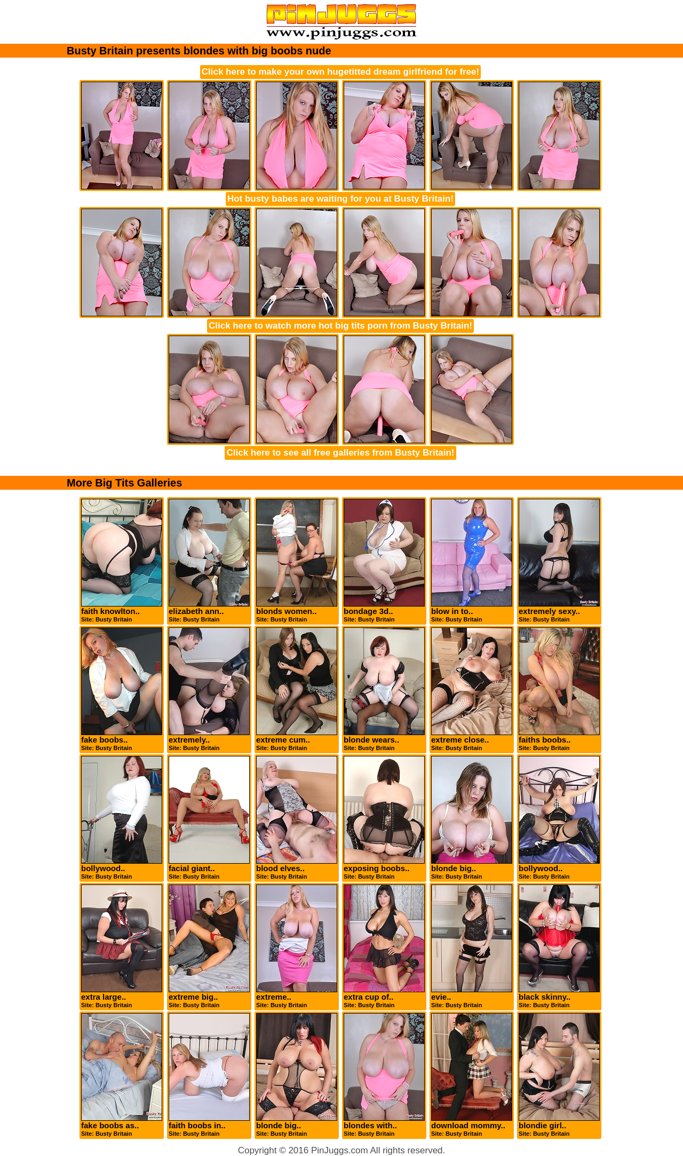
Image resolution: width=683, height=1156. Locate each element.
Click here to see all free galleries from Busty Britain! (340, 453)
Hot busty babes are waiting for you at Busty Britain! (340, 199)
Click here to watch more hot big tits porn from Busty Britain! (340, 326)
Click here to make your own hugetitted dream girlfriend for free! (340, 72)
